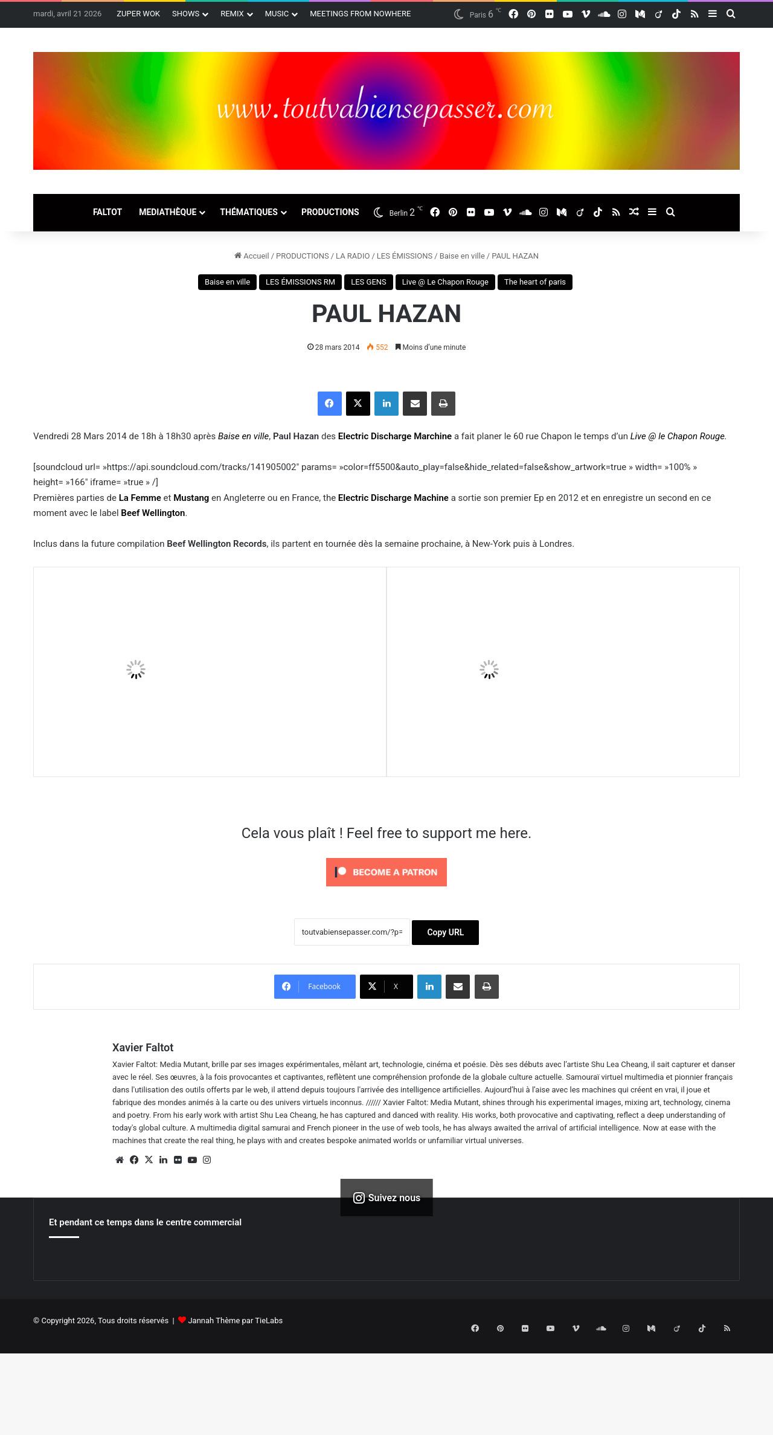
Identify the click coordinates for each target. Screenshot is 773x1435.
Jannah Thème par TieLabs (235, 1320)
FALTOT (107, 212)
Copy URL (445, 932)
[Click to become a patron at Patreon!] (386, 889)
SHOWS (185, 13)
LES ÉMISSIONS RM (300, 281)
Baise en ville (462, 255)
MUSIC (277, 13)
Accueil (251, 255)
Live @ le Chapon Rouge (677, 436)
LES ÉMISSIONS (405, 255)
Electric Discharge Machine (393, 497)
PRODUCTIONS (330, 212)
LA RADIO (353, 255)
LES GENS (368, 281)
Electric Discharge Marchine (395, 436)
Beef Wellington (153, 513)
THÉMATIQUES (249, 212)
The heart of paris (535, 281)
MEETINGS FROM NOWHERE (360, 13)
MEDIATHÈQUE (167, 212)
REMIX (232, 13)
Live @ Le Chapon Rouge (445, 281)
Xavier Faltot (142, 1047)
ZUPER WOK (138, 13)
